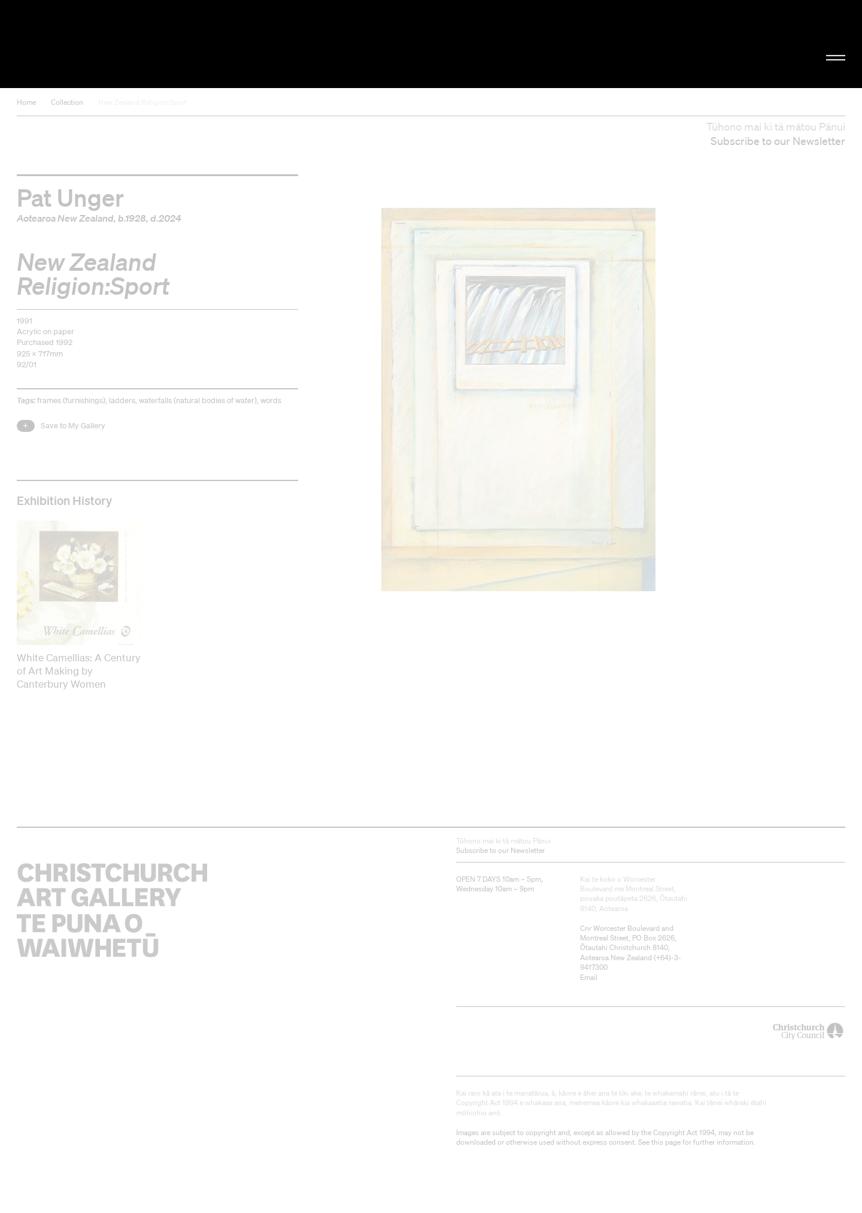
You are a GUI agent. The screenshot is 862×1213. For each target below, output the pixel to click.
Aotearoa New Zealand (65, 218)
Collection (67, 102)
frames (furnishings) (71, 400)
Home (26, 102)
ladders (122, 400)
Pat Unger (70, 197)
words (270, 400)
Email (588, 977)
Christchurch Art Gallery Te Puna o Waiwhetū (144, 44)
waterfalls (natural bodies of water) (198, 400)
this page (666, 1142)
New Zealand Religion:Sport (142, 102)
